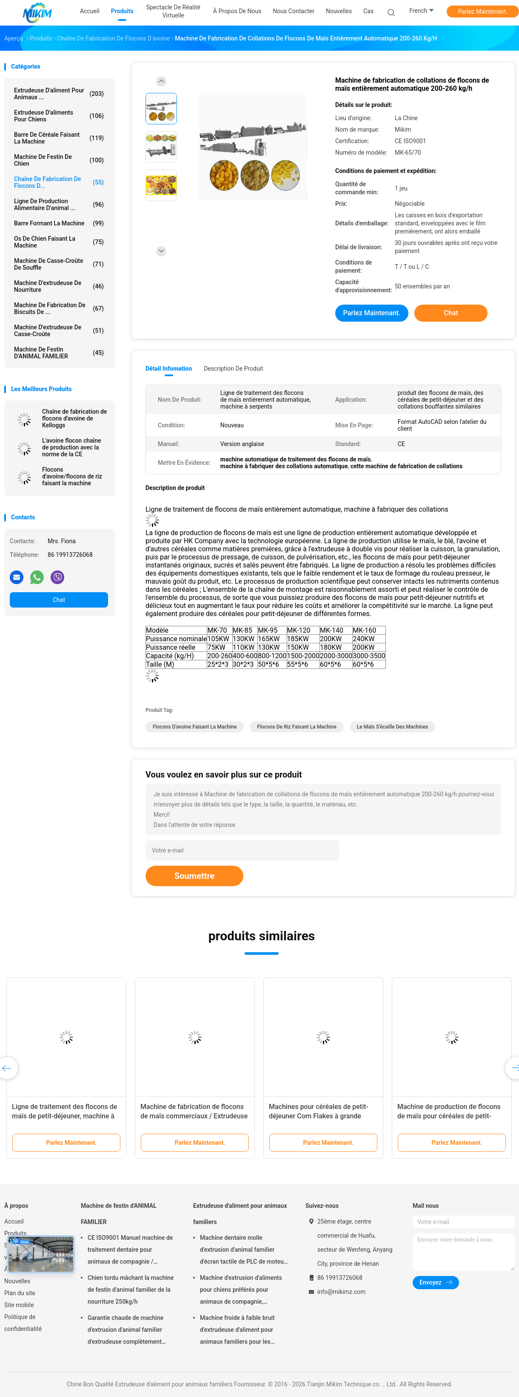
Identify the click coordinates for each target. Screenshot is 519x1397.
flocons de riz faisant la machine (296, 727)
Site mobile (19, 1305)
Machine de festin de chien (59, 160)
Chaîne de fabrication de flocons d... (59, 182)
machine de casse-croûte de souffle (59, 264)
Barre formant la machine (59, 223)
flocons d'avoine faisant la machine (195, 727)
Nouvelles (17, 1281)
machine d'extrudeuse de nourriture (59, 286)
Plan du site (19, 1293)
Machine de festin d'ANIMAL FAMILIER (59, 353)
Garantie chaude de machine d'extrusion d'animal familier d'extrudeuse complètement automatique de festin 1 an (125, 1331)
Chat (59, 599)
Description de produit (233, 368)
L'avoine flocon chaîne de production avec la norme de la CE (71, 447)
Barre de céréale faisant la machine (59, 138)
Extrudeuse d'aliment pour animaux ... (59, 94)
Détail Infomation (168, 368)
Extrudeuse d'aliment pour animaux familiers (240, 1213)
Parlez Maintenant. (483, 11)
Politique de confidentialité (23, 1322)
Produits (15, 1233)
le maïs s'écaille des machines (392, 727)
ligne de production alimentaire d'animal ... (59, 204)
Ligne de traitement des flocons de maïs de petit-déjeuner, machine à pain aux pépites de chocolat (64, 1116)
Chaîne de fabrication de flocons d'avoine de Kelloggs (74, 418)
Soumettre (194, 876)
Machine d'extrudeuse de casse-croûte (59, 330)
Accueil (14, 1221)
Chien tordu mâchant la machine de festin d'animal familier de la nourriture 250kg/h (131, 1289)
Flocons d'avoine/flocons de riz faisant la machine (72, 476)
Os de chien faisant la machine (59, 242)
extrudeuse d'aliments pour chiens (59, 116)
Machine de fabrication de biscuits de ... (59, 308)
